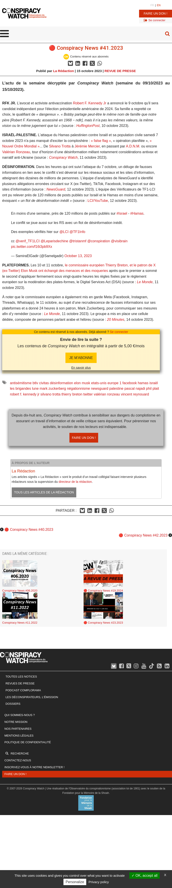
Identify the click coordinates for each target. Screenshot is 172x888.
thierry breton (71, 394)
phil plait (152, 388)
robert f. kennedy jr (24, 394)
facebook (129, 383)
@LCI (64, 232)
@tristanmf (77, 241)
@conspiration (98, 241)
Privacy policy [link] (99, 882)
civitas (44, 383)
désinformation (61, 383)
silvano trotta (50, 394)
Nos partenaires (17, 728)
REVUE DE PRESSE (120, 71)
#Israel (122, 213)
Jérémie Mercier (87, 146)
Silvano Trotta (60, 146)
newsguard (99, 388)
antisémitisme (21, 383)
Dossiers (13, 703)
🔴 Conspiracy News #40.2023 (28, 529)
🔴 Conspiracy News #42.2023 (143, 535)
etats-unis (98, 383)
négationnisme (78, 388)
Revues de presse (20, 683)
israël (153, 383)
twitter (88, 394)
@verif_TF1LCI (27, 241)
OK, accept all (144, 875)
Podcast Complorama (23, 690)
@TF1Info (77, 232)
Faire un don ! (155, 13)
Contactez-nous (17, 760)
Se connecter (119, 332)
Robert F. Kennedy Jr (89, 103)
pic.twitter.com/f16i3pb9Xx (31, 246)
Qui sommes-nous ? (19, 715)
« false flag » (101, 141)
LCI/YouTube (98, 200)
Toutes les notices (21, 676)
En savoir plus (81, 367)
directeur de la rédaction (75, 481)
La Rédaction (63, 71)
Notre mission (15, 722)
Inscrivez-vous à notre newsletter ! (34, 767)
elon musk (82, 383)
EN (159, 5)
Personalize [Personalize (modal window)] (75, 882)
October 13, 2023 (78, 256)
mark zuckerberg (53, 388)
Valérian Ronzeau (16, 152)
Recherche (20, 753)
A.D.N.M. (133, 146)
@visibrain (119, 241)
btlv (35, 383)
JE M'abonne (81, 358)
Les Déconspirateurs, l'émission (32, 697)
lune (35, 388)
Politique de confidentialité (27, 742)
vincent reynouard (135, 394)
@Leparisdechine (54, 241)
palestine (116, 388)
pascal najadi (134, 388)
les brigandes (20, 388)
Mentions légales (18, 735)
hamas (143, 383)
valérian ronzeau (107, 394)
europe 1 (114, 383)
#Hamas (136, 213)
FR (152, 5)
